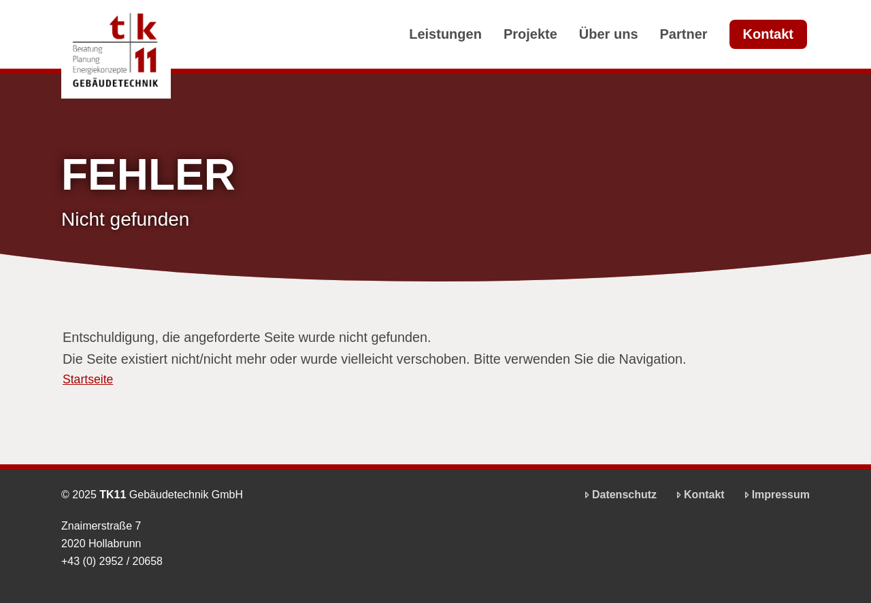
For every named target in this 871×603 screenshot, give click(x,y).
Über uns (608, 34)
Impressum (775, 494)
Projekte (530, 34)
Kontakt (768, 34)
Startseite (88, 380)
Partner (684, 34)
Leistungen (445, 34)
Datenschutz (619, 494)
